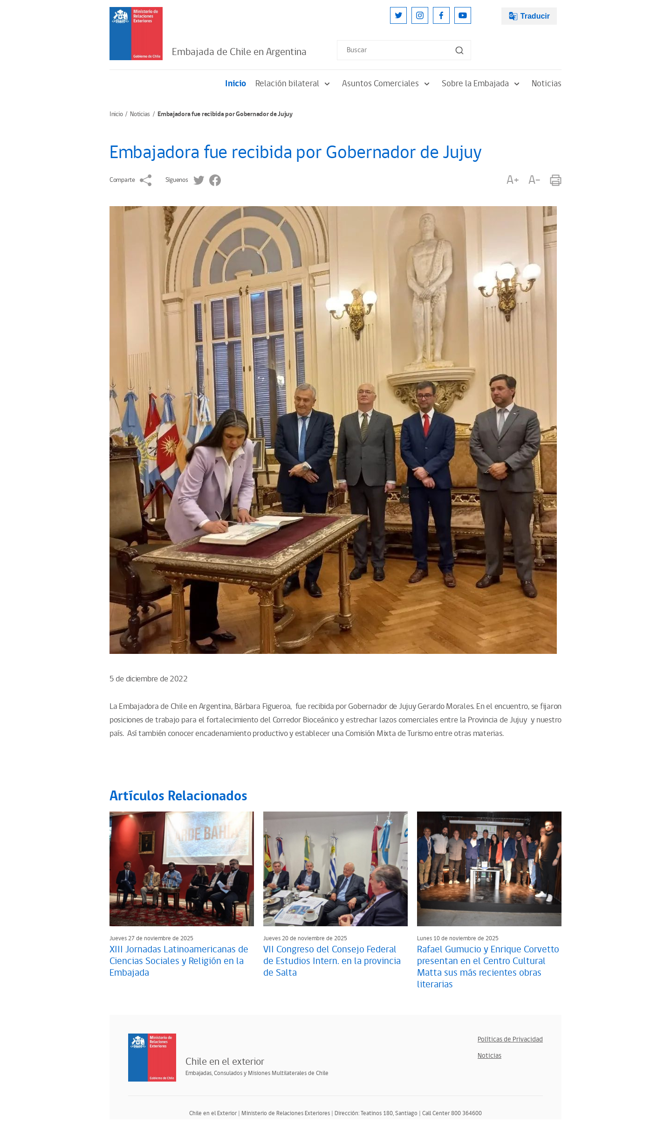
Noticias (546, 83)
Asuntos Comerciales (387, 83)
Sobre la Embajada (482, 83)
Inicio (235, 83)
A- (534, 180)
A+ (513, 180)
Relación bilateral (294, 83)
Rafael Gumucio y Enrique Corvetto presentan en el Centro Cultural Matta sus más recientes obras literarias (488, 967)
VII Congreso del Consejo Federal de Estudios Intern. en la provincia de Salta (332, 961)
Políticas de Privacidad (510, 1039)
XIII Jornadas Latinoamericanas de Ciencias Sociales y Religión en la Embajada (179, 961)
